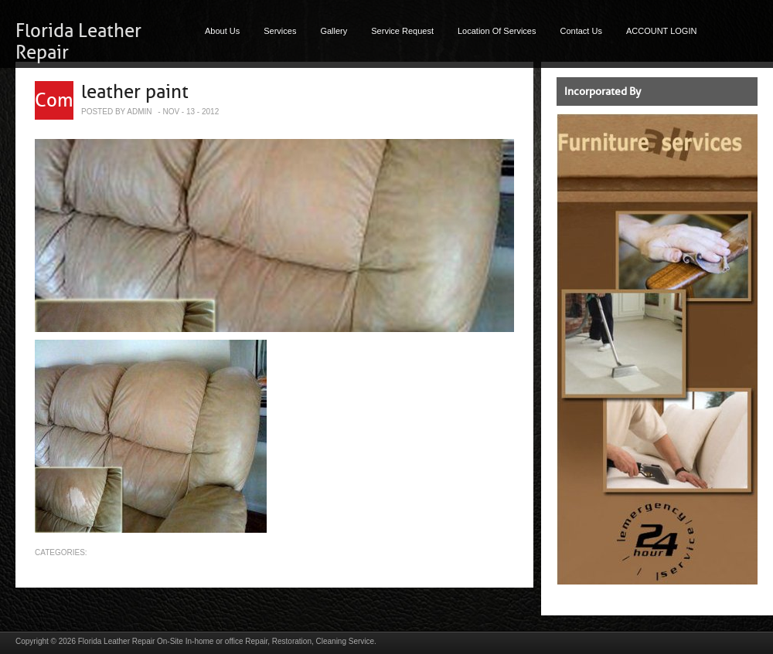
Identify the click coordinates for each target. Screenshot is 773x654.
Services (280, 31)
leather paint (135, 92)
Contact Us (581, 31)
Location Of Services (497, 31)
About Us (222, 31)
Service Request (402, 31)
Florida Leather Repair (116, 641)
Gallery (333, 31)
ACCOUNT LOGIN (661, 31)
